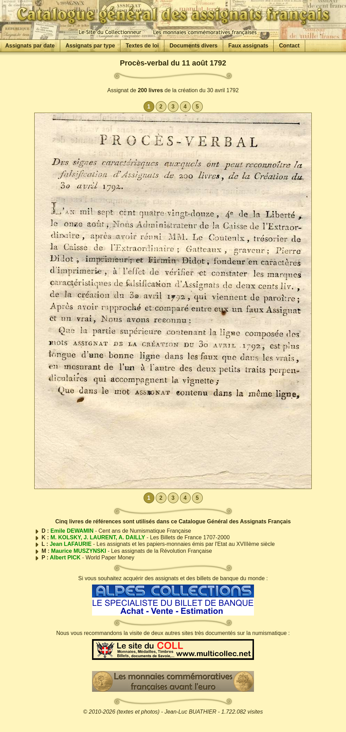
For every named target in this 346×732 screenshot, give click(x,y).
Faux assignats (248, 46)
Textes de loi (142, 46)
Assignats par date (30, 46)
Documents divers (194, 46)
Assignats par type (90, 46)
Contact (289, 46)
